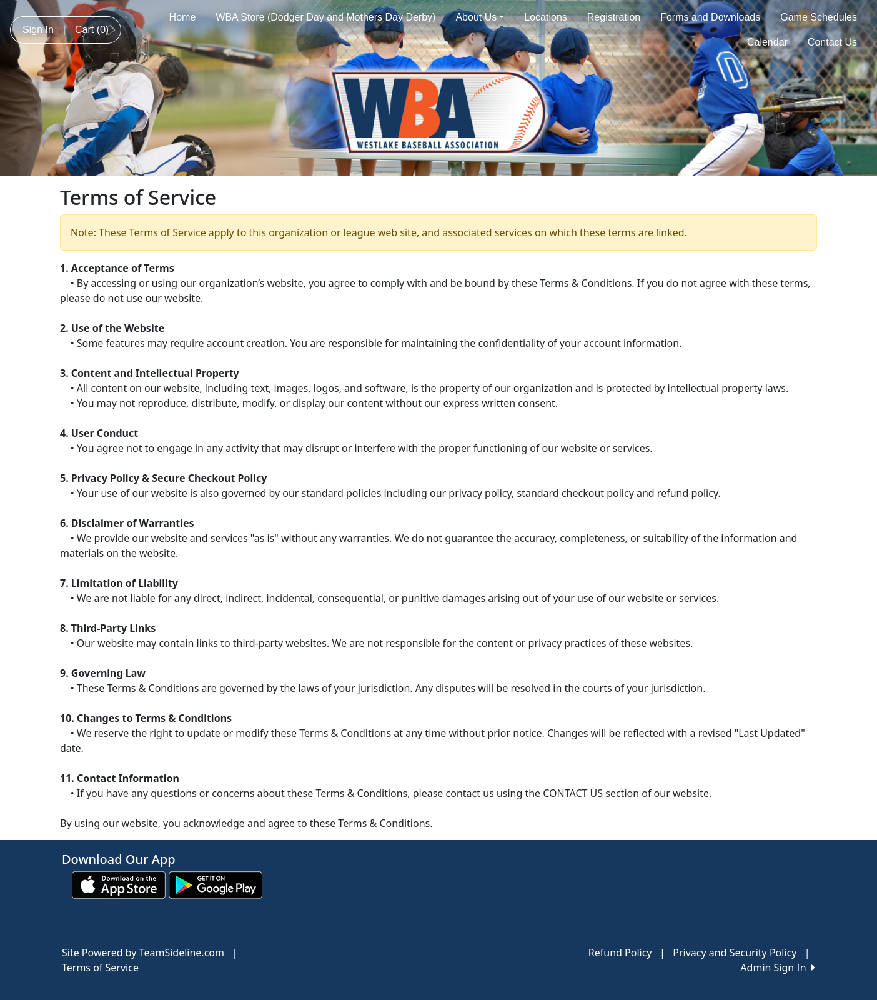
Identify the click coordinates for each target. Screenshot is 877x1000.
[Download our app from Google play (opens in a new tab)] (215, 884)
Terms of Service (100, 967)
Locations (545, 17)
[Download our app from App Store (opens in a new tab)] (119, 884)
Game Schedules (818, 17)
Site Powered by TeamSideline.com (143, 952)
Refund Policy (620, 952)
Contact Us (832, 42)
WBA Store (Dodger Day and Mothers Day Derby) (325, 17)
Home (182, 17)
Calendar (767, 42)
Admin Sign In (777, 967)
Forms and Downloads (710, 17)
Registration (613, 17)
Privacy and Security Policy (734, 952)
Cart (92, 29)
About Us (479, 17)
